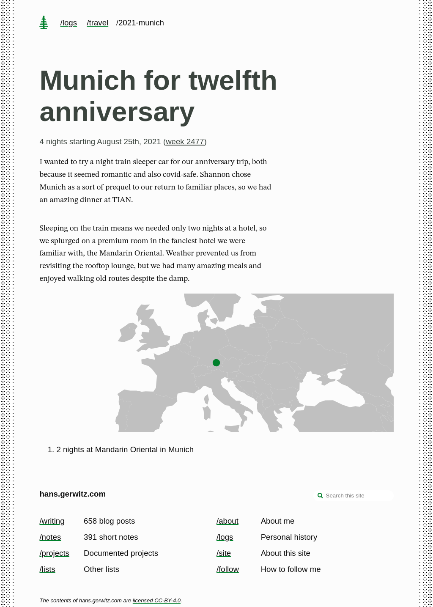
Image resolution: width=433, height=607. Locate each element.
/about (227, 520)
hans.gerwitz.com (72, 493)
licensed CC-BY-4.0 (157, 600)
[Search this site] (353, 495)
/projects (54, 553)
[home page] (44, 23)
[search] (320, 496)
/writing (51, 520)
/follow (227, 569)
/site (223, 553)
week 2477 (185, 141)
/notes (50, 537)
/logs (68, 22)
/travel (97, 22)
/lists (47, 569)
